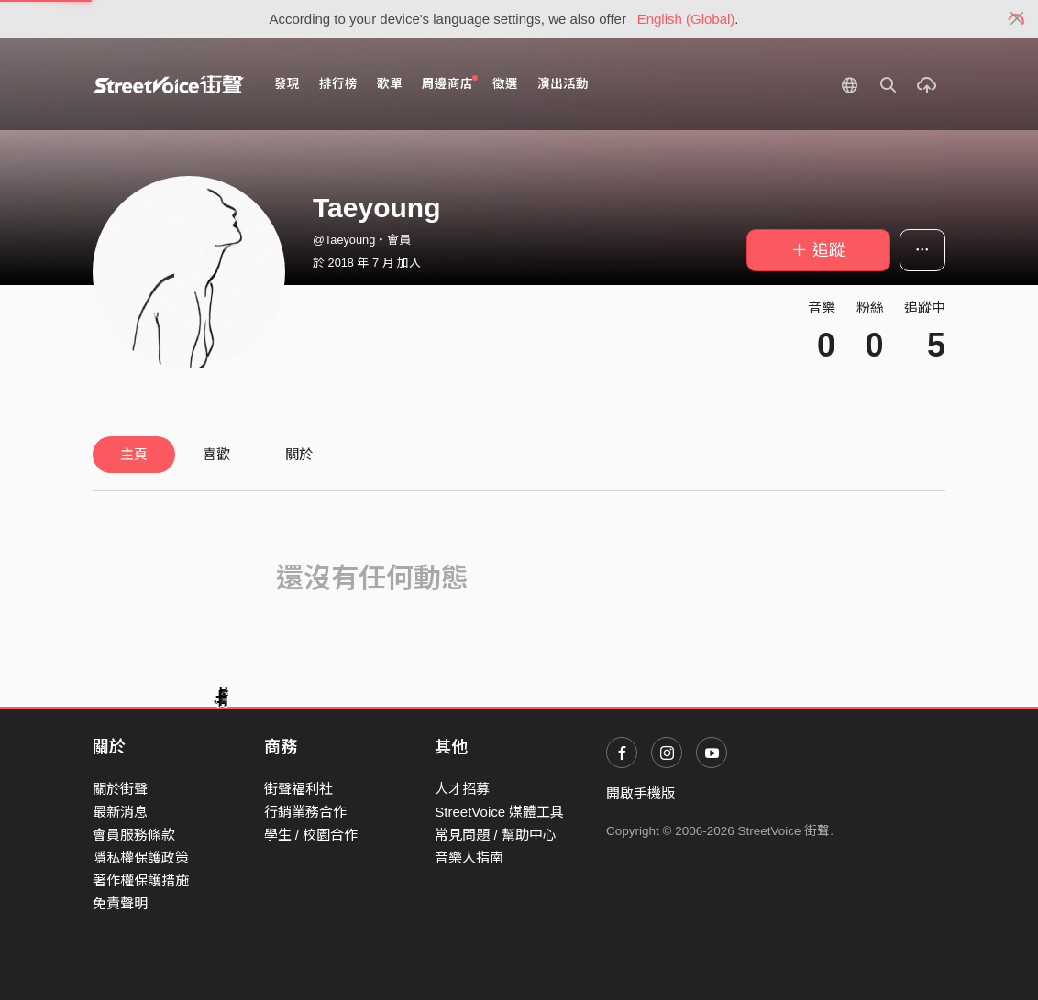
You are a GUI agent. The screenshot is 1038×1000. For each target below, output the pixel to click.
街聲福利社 (298, 789)
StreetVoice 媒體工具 (499, 811)
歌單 (390, 84)
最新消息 (120, 811)
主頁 (134, 454)
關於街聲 (120, 789)
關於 (299, 454)
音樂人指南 (469, 857)
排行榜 (338, 84)
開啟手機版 (640, 793)
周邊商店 (450, 83)
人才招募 (462, 789)
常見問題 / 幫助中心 (496, 834)
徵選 (505, 84)
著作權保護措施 (141, 880)
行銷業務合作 (305, 811)
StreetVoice (168, 84)
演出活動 (563, 84)
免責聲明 (120, 903)
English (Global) (686, 19)
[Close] (1017, 19)
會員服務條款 (134, 834)
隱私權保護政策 (141, 857)
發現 (287, 84)
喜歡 (216, 454)
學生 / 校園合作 (311, 834)
